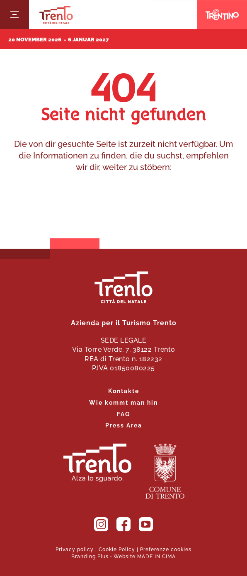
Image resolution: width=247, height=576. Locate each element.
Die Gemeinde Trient (165, 471)
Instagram (101, 524)
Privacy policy (75, 548)
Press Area (123, 425)
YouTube (146, 524)
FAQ (124, 414)
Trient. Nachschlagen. (97, 463)
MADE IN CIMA (156, 555)
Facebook (123, 524)
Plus (103, 555)
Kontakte (123, 390)
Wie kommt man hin (123, 402)
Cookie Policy (117, 548)
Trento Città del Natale (56, 14)
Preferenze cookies (165, 548)
